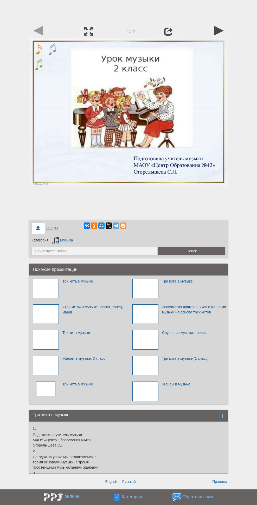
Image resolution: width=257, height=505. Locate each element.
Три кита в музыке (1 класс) (185, 358)
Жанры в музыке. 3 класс (83, 358)
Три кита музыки (76, 333)
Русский (129, 482)
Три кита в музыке (77, 281)
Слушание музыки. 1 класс (184, 333)
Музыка (62, 240)
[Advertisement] (128, 11)
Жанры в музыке (176, 384)
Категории (132, 497)
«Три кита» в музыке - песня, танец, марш (92, 309)
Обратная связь (198, 497)
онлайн (72, 496)
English (111, 482)
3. (34, 473)
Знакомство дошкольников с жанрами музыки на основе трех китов (194, 309)
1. (34, 429)
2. (34, 451)
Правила (219, 482)
